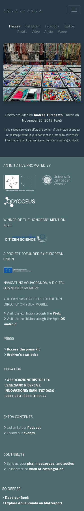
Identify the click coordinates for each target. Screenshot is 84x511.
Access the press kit (23, 349)
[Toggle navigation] (74, 9)
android (10, 324)
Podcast (34, 427)
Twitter (69, 26)
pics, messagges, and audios (50, 463)
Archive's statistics (22, 354)
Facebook (52, 26)
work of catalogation (46, 468)
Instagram (32, 26)
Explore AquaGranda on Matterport (33, 503)
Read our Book (17, 497)
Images (14, 26)
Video (36, 31)
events (29, 432)
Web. (57, 313)
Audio (48, 31)
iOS (62, 318)
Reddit (22, 31)
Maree (62, 31)
